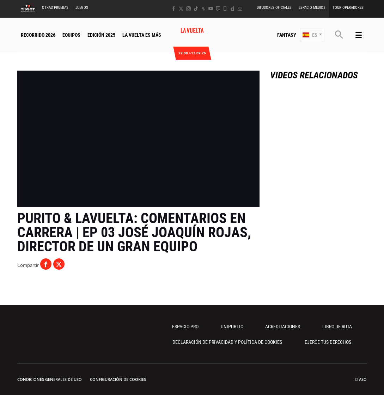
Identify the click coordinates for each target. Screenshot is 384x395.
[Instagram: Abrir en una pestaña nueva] (188, 8)
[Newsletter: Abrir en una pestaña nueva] (240, 8)
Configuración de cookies (118, 379)
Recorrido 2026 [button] (38, 35)
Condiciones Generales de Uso (49, 379)
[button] (312, 35)
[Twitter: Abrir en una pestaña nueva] (181, 8)
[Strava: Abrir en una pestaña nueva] (203, 8)
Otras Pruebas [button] (55, 7)
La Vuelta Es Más (141, 35)
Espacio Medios (312, 7)
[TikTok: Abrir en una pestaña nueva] (196, 8)
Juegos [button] (81, 7)
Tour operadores (348, 7)
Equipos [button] (71, 35)
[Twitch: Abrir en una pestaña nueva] (217, 8)
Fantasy (286, 35)
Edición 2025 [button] (101, 35)
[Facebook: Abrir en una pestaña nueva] (173, 8)
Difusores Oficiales (274, 7)
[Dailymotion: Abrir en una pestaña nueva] (232, 8)
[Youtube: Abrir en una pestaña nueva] (210, 8)
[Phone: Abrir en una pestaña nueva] (225, 8)
